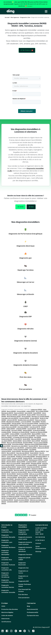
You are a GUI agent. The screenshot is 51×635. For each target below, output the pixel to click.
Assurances (5, 618)
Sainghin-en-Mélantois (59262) (10, 496)
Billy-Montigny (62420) (13, 421)
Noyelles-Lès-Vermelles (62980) (25, 456)
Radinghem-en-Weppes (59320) (25, 494)
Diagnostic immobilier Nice (6, 559)
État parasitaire (25, 389)
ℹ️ (1, 446)
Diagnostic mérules (25, 329)
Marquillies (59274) (20, 479)
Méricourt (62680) (12, 414)
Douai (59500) (37, 413)
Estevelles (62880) (12, 475)
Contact (38, 543)
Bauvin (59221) (41, 428)
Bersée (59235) (11, 474)
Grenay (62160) (21, 411)
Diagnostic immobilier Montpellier (5, 552)
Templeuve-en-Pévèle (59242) (20, 432)
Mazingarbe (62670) (7, 413)
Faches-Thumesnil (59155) (20, 449)
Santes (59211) (27, 441)
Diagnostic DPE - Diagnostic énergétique (24, 532)
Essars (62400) (16, 451)
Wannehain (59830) (30, 470)
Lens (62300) (22, 414)
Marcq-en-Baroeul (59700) (14, 442)
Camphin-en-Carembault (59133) (27, 491)
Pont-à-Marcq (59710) (23, 481)
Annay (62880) (42, 465)
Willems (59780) (10, 484)
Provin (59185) (45, 489)
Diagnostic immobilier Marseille (8, 536)
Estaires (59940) (24, 418)
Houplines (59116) (6, 444)
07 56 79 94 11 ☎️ (27, 50)
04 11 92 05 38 (40, 537)
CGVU (3, 606)
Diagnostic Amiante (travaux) (26, 365)
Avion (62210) (28, 413)
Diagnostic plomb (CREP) (24, 559)
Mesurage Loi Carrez (25, 282)
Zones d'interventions (40, 547)
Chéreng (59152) (6, 493)
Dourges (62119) (16, 423)
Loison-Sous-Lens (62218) (8, 427)
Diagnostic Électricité (22, 564)
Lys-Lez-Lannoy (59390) (40, 442)
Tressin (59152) (10, 494)
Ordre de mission (7, 615)
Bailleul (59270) (14, 425)
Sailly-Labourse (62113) (20, 454)
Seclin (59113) (26, 439)
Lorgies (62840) (23, 475)
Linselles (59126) (6, 432)
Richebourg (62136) (37, 468)
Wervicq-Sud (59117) (12, 435)
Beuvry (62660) (11, 411)
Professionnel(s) (32, 612)
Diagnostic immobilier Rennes (7, 581)
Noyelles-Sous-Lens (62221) (26, 420)
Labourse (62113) (6, 451)
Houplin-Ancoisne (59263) (21, 500)
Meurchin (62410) (19, 470)
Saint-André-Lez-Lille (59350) (15, 447)
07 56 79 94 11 (40, 540)
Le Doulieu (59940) (31, 465)
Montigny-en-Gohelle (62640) (40, 416)
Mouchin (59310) (11, 461)
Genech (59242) (35, 487)
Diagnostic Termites (25, 554)
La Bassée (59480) (21, 428)
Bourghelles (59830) (18, 486)
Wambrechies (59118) (7, 439)
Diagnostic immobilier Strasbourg (5, 575)
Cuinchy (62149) (37, 458)
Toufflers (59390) (11, 482)
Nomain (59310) (22, 477)
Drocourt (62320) (33, 454)
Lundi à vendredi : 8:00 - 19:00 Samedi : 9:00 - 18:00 (41, 531)
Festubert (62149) (17, 458)
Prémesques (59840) (34, 498)
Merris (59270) (11, 453)
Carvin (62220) (31, 428)
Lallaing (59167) (30, 411)
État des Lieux (25, 377)
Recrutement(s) (32, 609)
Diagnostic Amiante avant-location (25, 543)
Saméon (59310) (27, 458)
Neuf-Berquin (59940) (33, 467)
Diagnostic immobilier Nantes (7, 586)
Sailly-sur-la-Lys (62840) (36, 474)
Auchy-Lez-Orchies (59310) (19, 472)
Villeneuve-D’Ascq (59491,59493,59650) (35, 444)
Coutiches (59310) (31, 461)
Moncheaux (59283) (7, 470)
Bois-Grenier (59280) (7, 479)
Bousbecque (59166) (22, 474)
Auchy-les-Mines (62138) (8, 467)
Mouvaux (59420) (36, 439)
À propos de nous (33, 615)
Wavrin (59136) (36, 441)
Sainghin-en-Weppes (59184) (38, 432)
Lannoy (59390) (11, 489)
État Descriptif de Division (24, 590)
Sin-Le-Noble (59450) (42, 411)
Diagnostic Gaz (23, 568)
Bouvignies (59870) (41, 456)
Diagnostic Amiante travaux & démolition (25, 549)
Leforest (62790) (12, 420)
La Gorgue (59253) (26, 421)
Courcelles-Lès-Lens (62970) (9, 418)
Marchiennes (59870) (28, 451)
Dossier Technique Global (24, 585)
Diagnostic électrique (25, 246)
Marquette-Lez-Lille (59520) (19, 446)
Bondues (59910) (27, 442)
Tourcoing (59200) (41, 435)
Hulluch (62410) (25, 463)
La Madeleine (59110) (30, 447)
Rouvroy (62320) (19, 413)
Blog (28, 606)
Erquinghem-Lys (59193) (24, 489)
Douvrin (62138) (5, 430)
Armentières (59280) (39, 430)
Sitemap (38, 551)
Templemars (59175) (36, 496)
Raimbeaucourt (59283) (35, 460)
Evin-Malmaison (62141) (13, 468)
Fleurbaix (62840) (39, 484)
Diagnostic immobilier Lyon (6, 541)
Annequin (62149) (20, 465)
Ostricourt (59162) (16, 430)
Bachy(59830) (41, 470)
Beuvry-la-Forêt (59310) (13, 463)
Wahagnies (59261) (24, 487)
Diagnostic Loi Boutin (23, 577)
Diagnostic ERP (25, 316)
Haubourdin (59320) (43, 447)
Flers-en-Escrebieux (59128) (30, 423)
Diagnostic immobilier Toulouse (8, 564)
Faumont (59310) (42, 477)
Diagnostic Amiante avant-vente (25, 538)
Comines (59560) (14, 434)
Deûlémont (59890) (30, 486)
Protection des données (9, 609)
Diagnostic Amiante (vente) (25, 341)
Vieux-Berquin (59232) (22, 453)
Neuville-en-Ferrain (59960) (27, 435)
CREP (25, 306)
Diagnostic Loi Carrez (23, 572)
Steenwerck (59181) (22, 460)
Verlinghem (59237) (41, 494)
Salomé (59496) (33, 475)
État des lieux (23, 594)
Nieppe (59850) (36, 434)
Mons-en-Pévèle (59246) (35, 472)
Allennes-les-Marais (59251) (9, 491)
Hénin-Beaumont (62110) (14, 416)
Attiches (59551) (25, 496)
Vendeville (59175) (22, 498)
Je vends (20, 207)
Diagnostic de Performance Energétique (25, 234)
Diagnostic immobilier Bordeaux (8, 546)
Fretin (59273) (42, 491)
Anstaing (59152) (33, 493)
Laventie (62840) (12, 477)
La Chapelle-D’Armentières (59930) (23, 437)
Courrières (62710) (34, 427)
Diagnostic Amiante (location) (25, 353)
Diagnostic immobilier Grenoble (8, 591)
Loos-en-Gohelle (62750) (39, 425)
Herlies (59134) (36, 489)
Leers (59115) (5, 434)
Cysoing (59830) (42, 479)
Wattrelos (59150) (6, 437)
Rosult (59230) (34, 453)
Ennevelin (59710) (11, 498)
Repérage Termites (26, 270)
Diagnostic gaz (25, 258)
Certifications (6, 622)
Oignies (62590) (27, 430)
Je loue (31, 207)
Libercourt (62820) (22, 427)
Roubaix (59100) (17, 441)
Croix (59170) (18, 439)
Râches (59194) (21, 461)
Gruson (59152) (28, 484)
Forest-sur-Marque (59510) (20, 493)
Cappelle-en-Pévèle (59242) (25, 482)
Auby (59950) (36, 421)
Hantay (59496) (31, 477)
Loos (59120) (32, 449)
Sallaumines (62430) (25, 425)
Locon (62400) (11, 456)
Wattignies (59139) (6, 449)
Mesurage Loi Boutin (25, 294)
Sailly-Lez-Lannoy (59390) (8, 481)
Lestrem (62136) (25, 468)
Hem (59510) (37, 437)
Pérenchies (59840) (17, 444)
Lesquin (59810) (5, 446)
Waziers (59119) (31, 414)
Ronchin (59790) (33, 446)
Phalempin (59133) (31, 479)
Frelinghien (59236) (36, 481)
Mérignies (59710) (6, 486)
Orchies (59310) (34, 418)
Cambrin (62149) (11, 460)
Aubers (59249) (41, 486)
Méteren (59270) (40, 451)
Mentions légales (7, 612)
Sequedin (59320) (35, 501)
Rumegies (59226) (36, 463)
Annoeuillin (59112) (25, 434)
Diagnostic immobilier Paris (6, 531)
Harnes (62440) (26, 416)
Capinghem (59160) (12, 501)
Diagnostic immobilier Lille (6, 569)
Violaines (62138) (21, 467)
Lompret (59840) (24, 501)
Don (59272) (19, 484)
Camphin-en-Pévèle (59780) (9, 487)
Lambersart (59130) (36, 409)
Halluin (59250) (10, 428)
